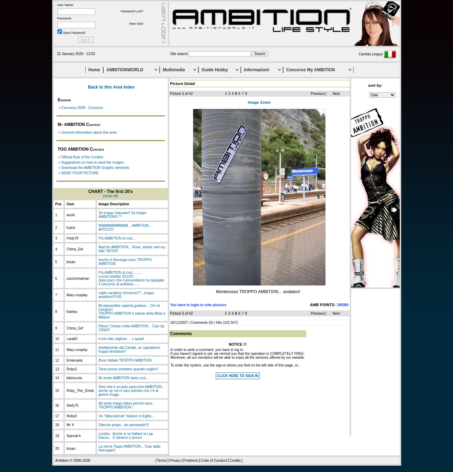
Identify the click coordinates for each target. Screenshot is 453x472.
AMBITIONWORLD (124, 69)
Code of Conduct (214, 460)
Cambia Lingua (377, 54)
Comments (199, 323)
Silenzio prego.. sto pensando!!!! (124, 425)
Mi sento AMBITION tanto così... (124, 378)
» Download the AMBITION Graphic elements (94, 168)
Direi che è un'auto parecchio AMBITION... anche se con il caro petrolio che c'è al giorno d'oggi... (132, 391)
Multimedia (174, 69)
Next (336, 94)
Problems (190, 460)
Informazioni (256, 69)
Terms (162, 460)
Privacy (175, 460)
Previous (318, 94)
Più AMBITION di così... (117, 238)
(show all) (110, 196)
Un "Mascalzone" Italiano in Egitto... (126, 416)
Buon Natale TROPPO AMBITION (125, 360)
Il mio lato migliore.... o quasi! (122, 339)
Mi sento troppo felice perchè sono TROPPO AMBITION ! (126, 405)
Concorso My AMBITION (310, 69)
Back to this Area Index (111, 87)
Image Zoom (259, 102)
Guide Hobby (215, 69)
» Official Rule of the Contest (81, 157)
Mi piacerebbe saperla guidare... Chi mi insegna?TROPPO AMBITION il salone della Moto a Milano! (132, 311)
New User (136, 23)
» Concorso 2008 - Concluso (81, 108)
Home (94, 69)
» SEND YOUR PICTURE (79, 173)
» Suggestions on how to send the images (91, 162)
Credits (235, 460)
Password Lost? (132, 11)
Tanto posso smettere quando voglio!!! (128, 369)
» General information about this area (88, 132)
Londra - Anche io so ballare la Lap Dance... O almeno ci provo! (126, 436)
